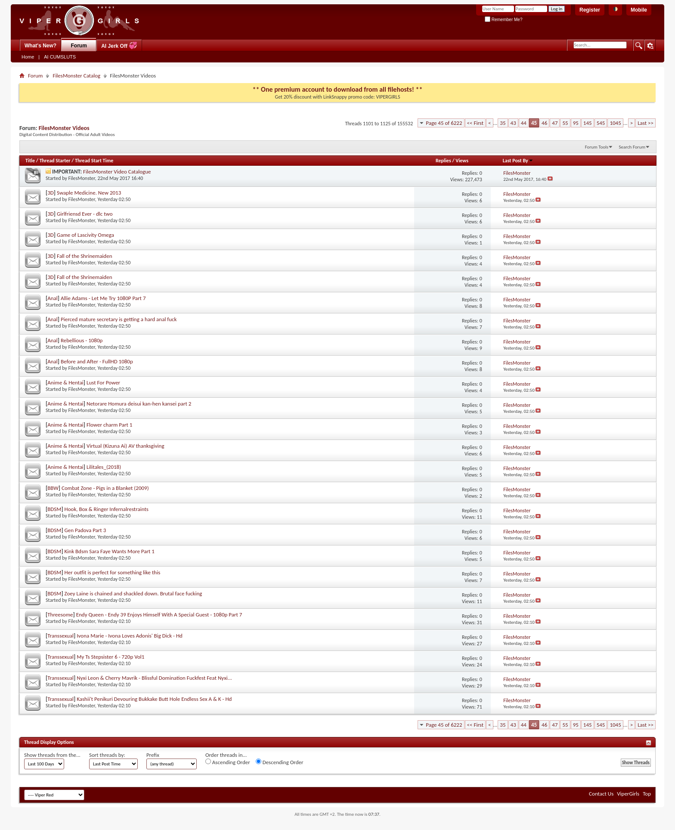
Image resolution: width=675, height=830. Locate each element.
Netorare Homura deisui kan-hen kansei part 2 (139, 403)
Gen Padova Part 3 (85, 530)
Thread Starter (55, 161)
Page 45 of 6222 (444, 123)
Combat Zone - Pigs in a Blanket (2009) (105, 488)
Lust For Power (103, 382)
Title (30, 161)
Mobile (639, 10)
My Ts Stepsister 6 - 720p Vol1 (110, 656)
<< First (475, 123)
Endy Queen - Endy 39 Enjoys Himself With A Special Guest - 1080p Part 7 (159, 614)
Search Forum (632, 147)
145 (587, 123)
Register (589, 10)
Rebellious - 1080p (81, 340)
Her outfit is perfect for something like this (113, 572)
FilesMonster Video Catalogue (117, 171)
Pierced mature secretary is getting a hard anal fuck (119, 319)
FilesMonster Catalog (76, 75)
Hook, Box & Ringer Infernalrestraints (107, 509)
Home (28, 56)
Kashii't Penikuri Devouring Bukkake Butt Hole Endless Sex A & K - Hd (154, 699)
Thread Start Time (94, 161)
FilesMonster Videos (64, 128)
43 (513, 123)
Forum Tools (596, 147)
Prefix (152, 755)
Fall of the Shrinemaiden (84, 256)
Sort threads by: (107, 755)
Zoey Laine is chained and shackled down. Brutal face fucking (133, 593)
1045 (615, 123)
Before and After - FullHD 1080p (97, 361)
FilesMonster (81, 178)
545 (601, 123)
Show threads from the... (52, 755)
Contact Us (601, 793)
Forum (79, 46)
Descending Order (279, 762)
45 (534, 123)
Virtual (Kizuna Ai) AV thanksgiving (125, 446)
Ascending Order (227, 762)
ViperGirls (628, 793)
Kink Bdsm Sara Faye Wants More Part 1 (110, 551)
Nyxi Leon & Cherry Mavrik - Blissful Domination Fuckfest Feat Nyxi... (154, 678)
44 (523, 123)
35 (502, 123)
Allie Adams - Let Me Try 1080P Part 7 (103, 298)
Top (647, 793)
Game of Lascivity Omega (85, 235)
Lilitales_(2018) (104, 467)
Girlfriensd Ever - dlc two (85, 214)
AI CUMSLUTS (60, 56)
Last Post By (518, 161)
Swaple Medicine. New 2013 (89, 192)
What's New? (40, 46)
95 (576, 123)
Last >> (645, 123)
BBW (53, 488)
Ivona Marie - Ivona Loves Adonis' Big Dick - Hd (130, 635)
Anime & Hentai (65, 382)
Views (461, 161)
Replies (443, 161)
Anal (52, 298)
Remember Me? (503, 19)
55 (565, 123)
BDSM (54, 509)
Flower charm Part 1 (109, 424)
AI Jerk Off (119, 45)
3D (50, 192)
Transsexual (60, 635)
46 (544, 123)
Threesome (60, 614)
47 (554, 123)
